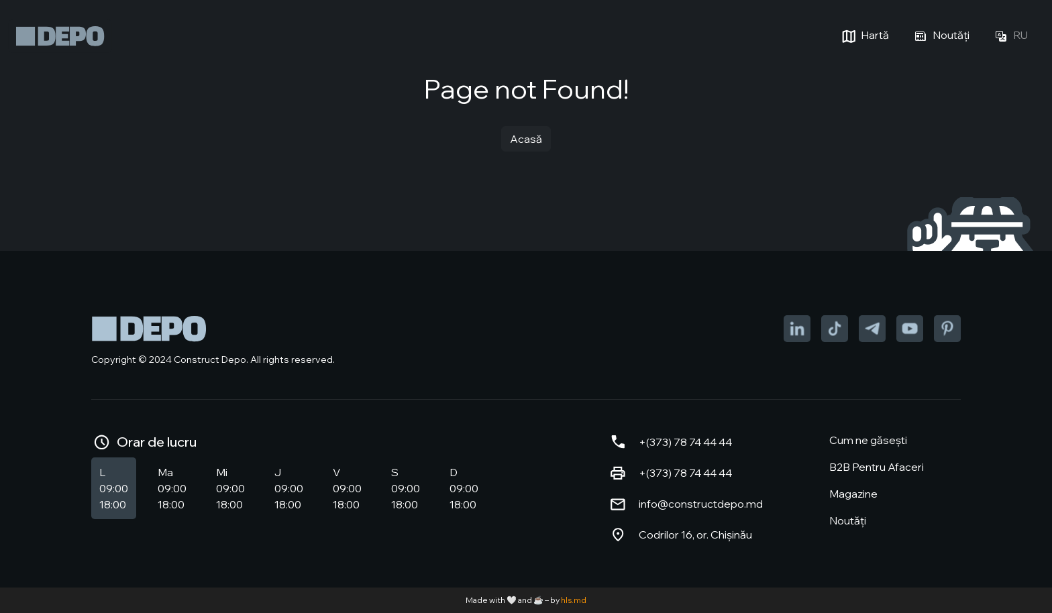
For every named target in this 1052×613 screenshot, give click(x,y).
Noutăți (939, 36)
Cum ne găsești (868, 440)
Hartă (864, 36)
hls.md (573, 600)
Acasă (526, 139)
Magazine (853, 493)
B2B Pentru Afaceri (876, 466)
